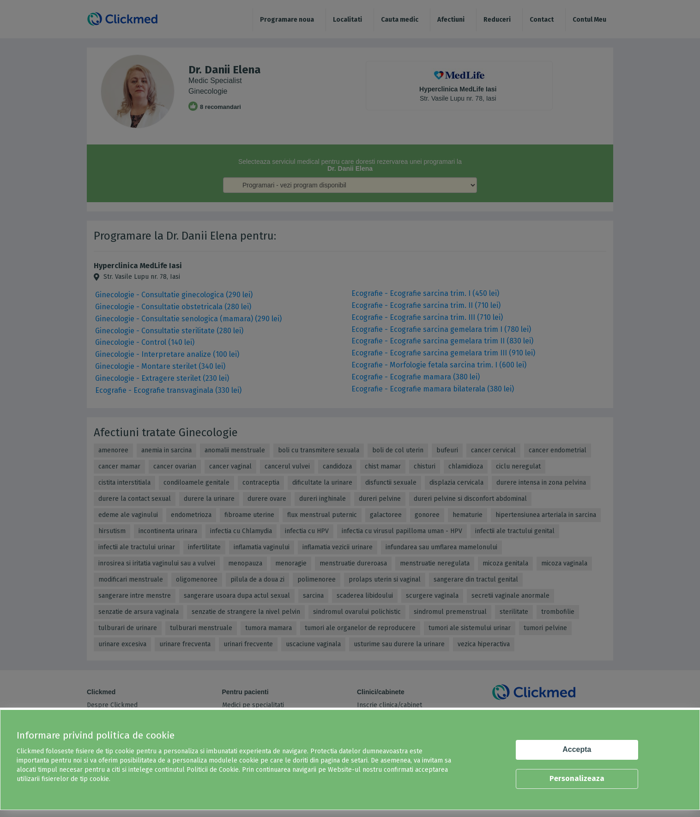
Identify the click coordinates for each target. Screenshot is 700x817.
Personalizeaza (576, 778)
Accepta (576, 749)
